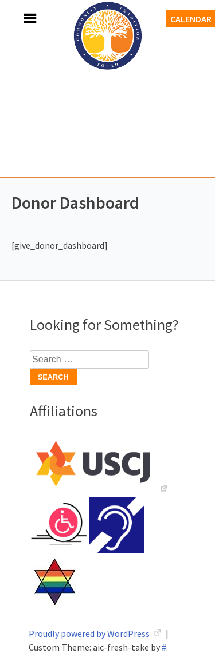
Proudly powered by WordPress (90, 633)
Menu (17, 18)
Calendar (191, 19)
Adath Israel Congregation (107, 98)
